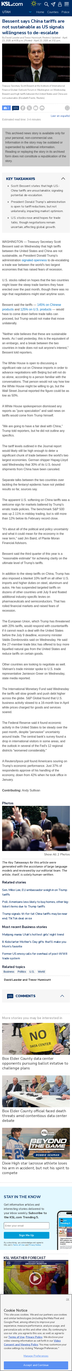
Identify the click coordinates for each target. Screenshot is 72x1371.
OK (67, 1299)
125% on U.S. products (35, 309)
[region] (36, 1332)
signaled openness (34, 260)
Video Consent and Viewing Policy (32, 1342)
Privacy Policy (34, 1337)
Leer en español (60, 116)
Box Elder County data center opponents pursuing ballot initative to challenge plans (35, 1063)
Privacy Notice (35, 1245)
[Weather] (36, 4)
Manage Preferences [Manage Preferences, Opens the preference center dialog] (36, 1356)
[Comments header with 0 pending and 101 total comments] (36, 996)
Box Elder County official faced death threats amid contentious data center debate (34, 1115)
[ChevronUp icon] (63, 178)
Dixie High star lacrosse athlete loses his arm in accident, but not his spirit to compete (35, 1168)
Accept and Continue (36, 1365)
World (41, 971)
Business (8, 971)
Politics (22, 971)
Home (40, 12)
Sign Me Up (26, 1235)
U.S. (32, 971)
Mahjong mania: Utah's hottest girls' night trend (33, 934)
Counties (53, 12)
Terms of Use (19, 1245)
